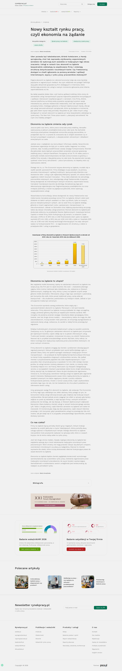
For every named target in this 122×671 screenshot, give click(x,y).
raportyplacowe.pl (21, 639)
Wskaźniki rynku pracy (43, 642)
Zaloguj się (91, 4)
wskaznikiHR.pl (20, 645)
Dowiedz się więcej (76, 549)
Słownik (38, 639)
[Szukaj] (82, 4)
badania (54, 11)
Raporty (77, 11)
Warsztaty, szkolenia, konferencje (74, 645)
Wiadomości (40, 635)
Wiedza (44, 11)
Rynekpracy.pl (21, 627)
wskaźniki (66, 11)
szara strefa (39, 45)
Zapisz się (100, 608)
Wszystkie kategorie (38, 41)
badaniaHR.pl (19, 642)
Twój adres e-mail (71, 607)
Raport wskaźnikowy (69, 639)
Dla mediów (96, 635)
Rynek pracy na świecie (59, 41)
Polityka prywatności (99, 645)
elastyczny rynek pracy (81, 41)
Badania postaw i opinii (70, 635)
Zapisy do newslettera (99, 642)
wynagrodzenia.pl (21, 635)
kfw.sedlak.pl (19, 649)
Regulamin (95, 649)
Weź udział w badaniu (29, 549)
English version (97, 652)
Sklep (64, 632)
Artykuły (46, 22)
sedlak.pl (18, 632)
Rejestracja (95, 639)
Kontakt (102, 4)
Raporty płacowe (68, 642)
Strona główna (35, 22)
